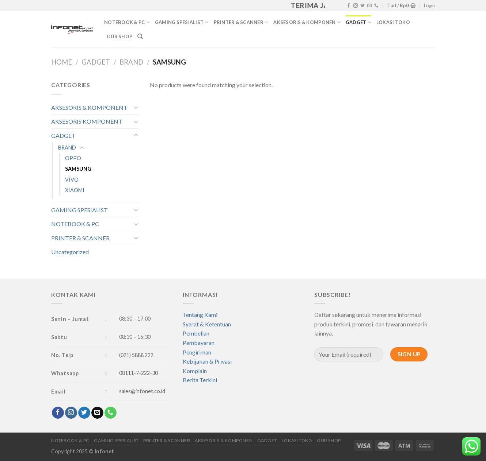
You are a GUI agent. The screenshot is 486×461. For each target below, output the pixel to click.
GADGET (358, 22)
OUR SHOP (119, 36)
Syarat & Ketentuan (207, 324)
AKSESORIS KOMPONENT (86, 121)
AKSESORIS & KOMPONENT (89, 107)
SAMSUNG (78, 169)
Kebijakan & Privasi (207, 361)
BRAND (131, 62)
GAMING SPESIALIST (182, 22)
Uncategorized (70, 251)
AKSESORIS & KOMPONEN (307, 22)
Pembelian (196, 333)
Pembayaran (198, 342)
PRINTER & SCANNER (241, 22)
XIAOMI (74, 190)
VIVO (72, 180)
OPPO (73, 158)
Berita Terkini (200, 379)
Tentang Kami (200, 314)
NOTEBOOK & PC (127, 22)
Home (61, 62)
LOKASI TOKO (393, 22)
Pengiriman (197, 352)
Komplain (195, 370)
